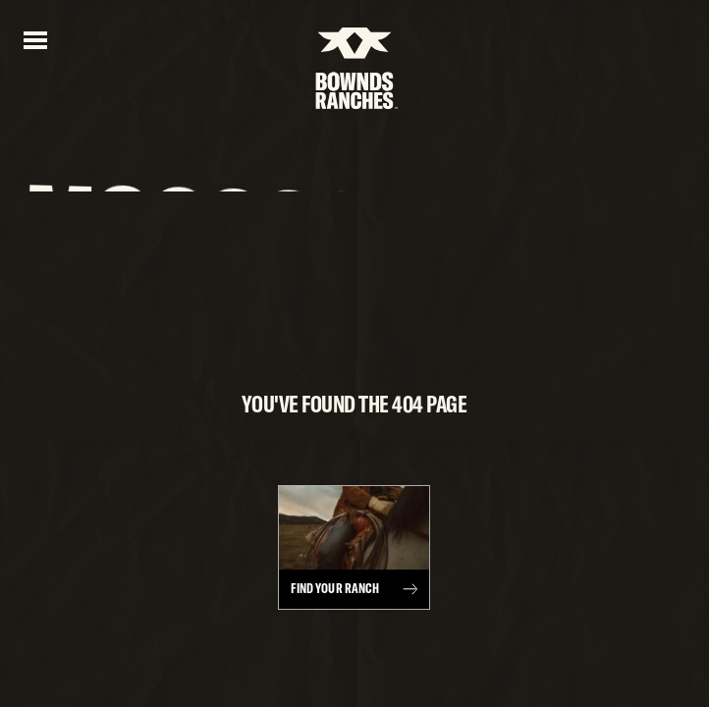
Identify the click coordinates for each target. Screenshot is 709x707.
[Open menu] (35, 38)
